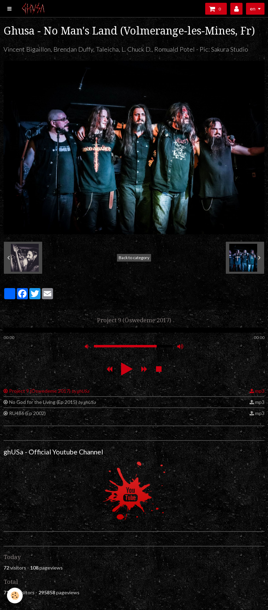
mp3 (260, 391)
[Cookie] (15, 595)
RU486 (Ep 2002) (27, 413)
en (252, 9)
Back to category (134, 257)
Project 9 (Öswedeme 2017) (49, 391)
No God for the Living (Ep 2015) (52, 402)
